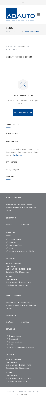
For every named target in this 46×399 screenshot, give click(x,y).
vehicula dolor (17, 155)
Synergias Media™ (23, 394)
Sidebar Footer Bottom (19, 57)
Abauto (22, 46)
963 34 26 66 (24, 225)
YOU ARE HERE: (11, 32)
